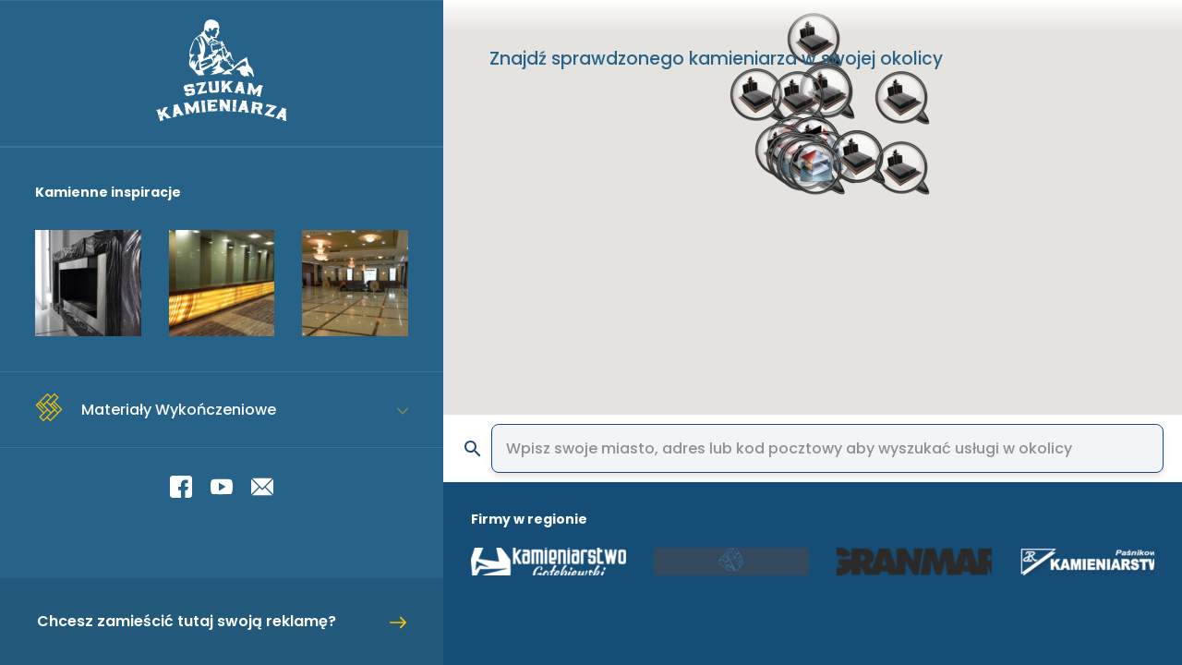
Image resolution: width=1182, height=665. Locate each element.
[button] (910, 182)
